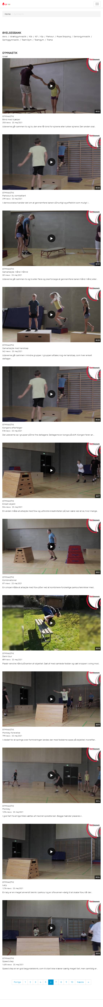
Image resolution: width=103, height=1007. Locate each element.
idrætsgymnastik (18, 36)
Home (8, 14)
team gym (27, 39)
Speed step (8, 961)
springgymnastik (10, 39)
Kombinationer (9, 580)
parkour (50, 36)
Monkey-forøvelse (11, 732)
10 (72, 982)
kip (41, 36)
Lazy (4, 885)
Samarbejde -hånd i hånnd (15, 271)
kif (36, 36)
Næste (80, 982)
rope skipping (64, 36)
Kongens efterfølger (12, 427)
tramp (50, 39)
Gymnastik (8, 116)
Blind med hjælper (11, 119)
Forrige (17, 982)
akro (4, 36)
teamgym (39, 39)
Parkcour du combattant (14, 195)
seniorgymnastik (82, 36)
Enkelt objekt (8, 503)
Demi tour (7, 656)
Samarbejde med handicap (15, 348)
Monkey (6, 808)
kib (30, 36)
